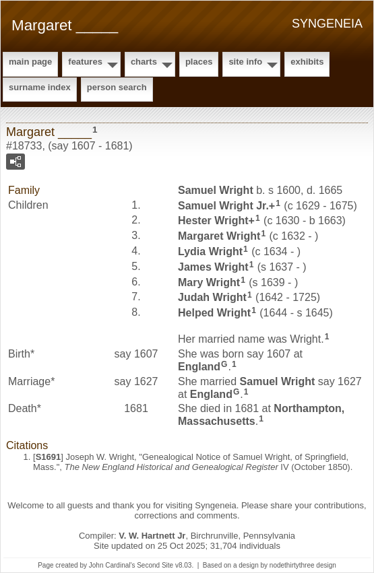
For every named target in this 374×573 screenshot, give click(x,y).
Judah (212, 297)
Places (198, 62)
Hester (213, 220)
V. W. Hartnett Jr (152, 536)
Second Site (155, 565)
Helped (214, 312)
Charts (144, 62)
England (199, 366)
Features (85, 62)
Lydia (210, 251)
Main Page (30, 62)
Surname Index (40, 87)
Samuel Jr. (223, 205)
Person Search (117, 87)
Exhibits (306, 62)
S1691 (48, 457)
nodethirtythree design (303, 565)
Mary (209, 282)
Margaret (219, 236)
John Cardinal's (112, 565)
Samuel (215, 190)
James (213, 267)
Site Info (245, 62)
